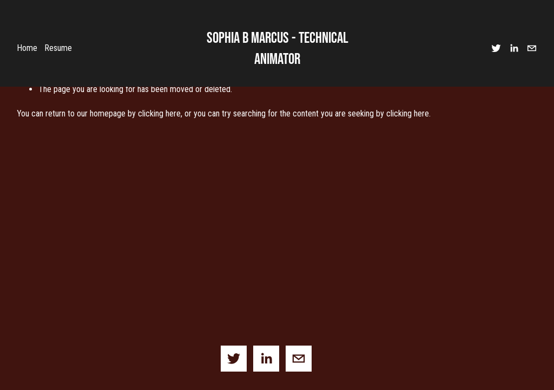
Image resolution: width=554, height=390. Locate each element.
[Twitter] (496, 48)
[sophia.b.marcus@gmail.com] (531, 48)
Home (27, 48)
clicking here (159, 113)
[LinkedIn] (514, 48)
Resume (58, 48)
